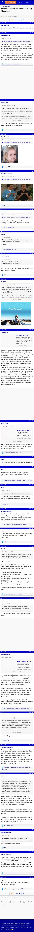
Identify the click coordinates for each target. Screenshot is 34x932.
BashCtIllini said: (6, 551)
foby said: (4, 835)
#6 (30, 209)
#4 (30, 134)
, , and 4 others (15, 130)
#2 (30, 32)
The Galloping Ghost (7, 747)
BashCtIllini (4, 423)
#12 (30, 456)
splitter (3, 459)
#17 (30, 546)
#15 (30, 508)
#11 (30, 420)
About (17, 927)
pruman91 (4, 776)
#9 (30, 279)
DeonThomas (5, 548)
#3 (30, 100)
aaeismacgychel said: (7, 105)
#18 (30, 598)
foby (2, 469)
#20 (30, 712)
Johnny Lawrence (6, 854)
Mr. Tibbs (3, 234)
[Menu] (2, 2)
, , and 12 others (16, 708)
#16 (30, 528)
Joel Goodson (5, 25)
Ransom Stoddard (6, 511)
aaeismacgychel (5, 35)
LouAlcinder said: (6, 426)
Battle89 (3, 282)
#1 (30, 22)
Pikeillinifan (4, 102)
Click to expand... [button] (17, 120)
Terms (21, 927)
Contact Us (13, 927)
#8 (30, 253)
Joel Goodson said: (7, 38)
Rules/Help (8, 929)
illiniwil (3, 212)
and (8, 227)
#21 (30, 744)
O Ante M (3, 715)
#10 (30, 329)
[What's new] (32, 2)
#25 (30, 877)
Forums (7, 927)
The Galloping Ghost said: (9, 779)
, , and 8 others (12, 64)
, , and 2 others (12, 594)
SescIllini (3, 531)
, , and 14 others (17, 480)
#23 (30, 829)
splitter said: (5, 490)
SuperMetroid (5, 137)
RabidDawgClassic (6, 173)
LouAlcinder (4, 332)
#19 (30, 651)
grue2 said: (5, 604)
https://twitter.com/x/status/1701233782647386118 (17, 28)
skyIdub (3, 880)
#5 (30, 171)
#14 (30, 484)
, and (12, 452)
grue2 (2, 487)
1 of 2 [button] (11, 20)
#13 (30, 466)
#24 (30, 851)
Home (2, 927)
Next (18, 20)
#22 (30, 773)
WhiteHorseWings (6, 832)
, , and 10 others (15, 524)
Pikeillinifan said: (6, 237)
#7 (30, 231)
